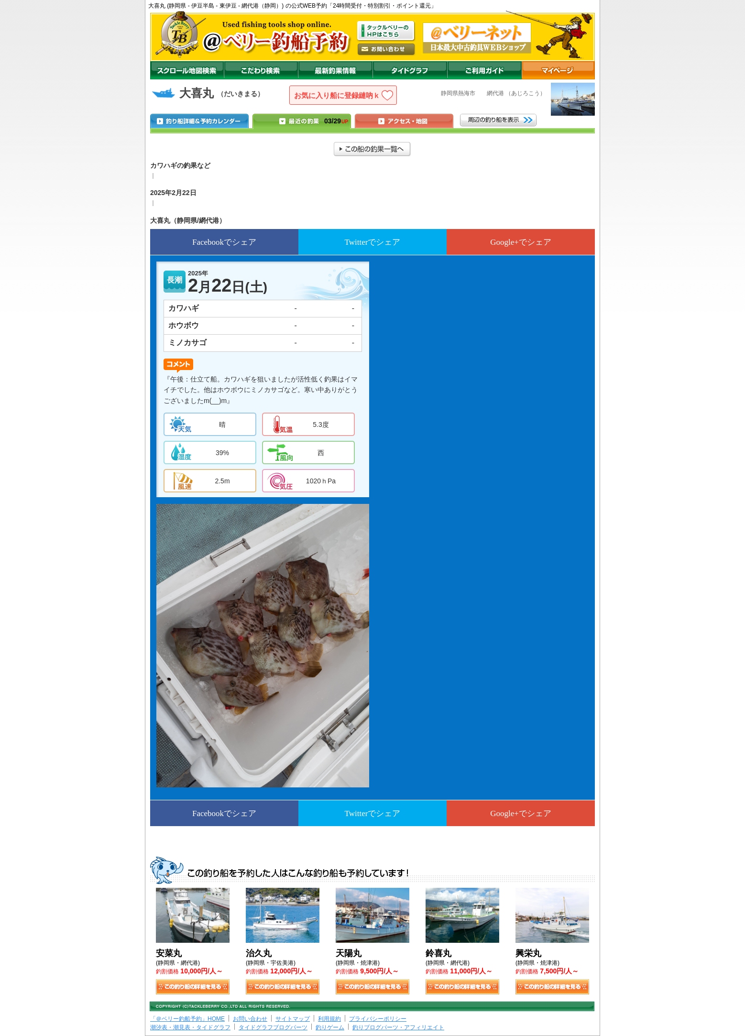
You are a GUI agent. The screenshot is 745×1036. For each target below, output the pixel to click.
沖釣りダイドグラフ (409, 70)
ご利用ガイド (484, 70)
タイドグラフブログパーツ (273, 1027)
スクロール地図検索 (187, 70)
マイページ (558, 70)
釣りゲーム (330, 1027)
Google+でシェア (520, 242)
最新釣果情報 (335, 70)
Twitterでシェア (373, 242)
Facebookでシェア (224, 242)
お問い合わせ (250, 1018)
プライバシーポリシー (377, 1018)
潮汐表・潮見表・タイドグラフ (190, 1027)
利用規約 (329, 1018)
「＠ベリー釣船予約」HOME (187, 1018)
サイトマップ (292, 1018)
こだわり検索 (261, 70)
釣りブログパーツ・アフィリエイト (398, 1027)
